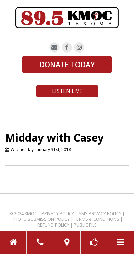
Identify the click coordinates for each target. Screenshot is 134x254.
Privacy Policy (57, 214)
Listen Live (67, 91)
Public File (85, 225)
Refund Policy (53, 225)
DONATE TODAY (67, 64)
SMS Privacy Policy (99, 214)
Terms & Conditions (96, 219)
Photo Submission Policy (41, 219)
